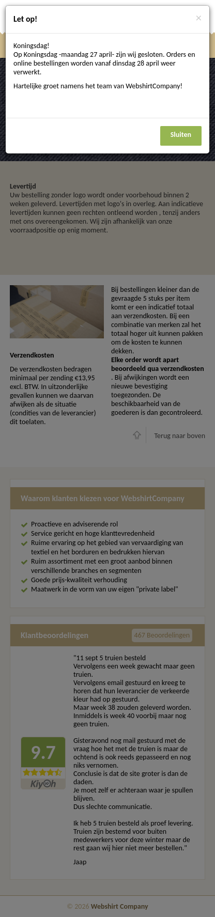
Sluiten (181, 134)
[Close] (199, 18)
